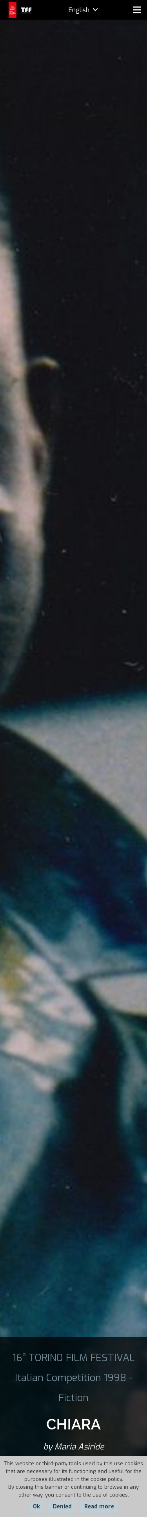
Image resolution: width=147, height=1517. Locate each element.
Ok (36, 1506)
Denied (62, 1506)
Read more (99, 1506)
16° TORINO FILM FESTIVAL (74, 1357)
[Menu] (137, 10)
